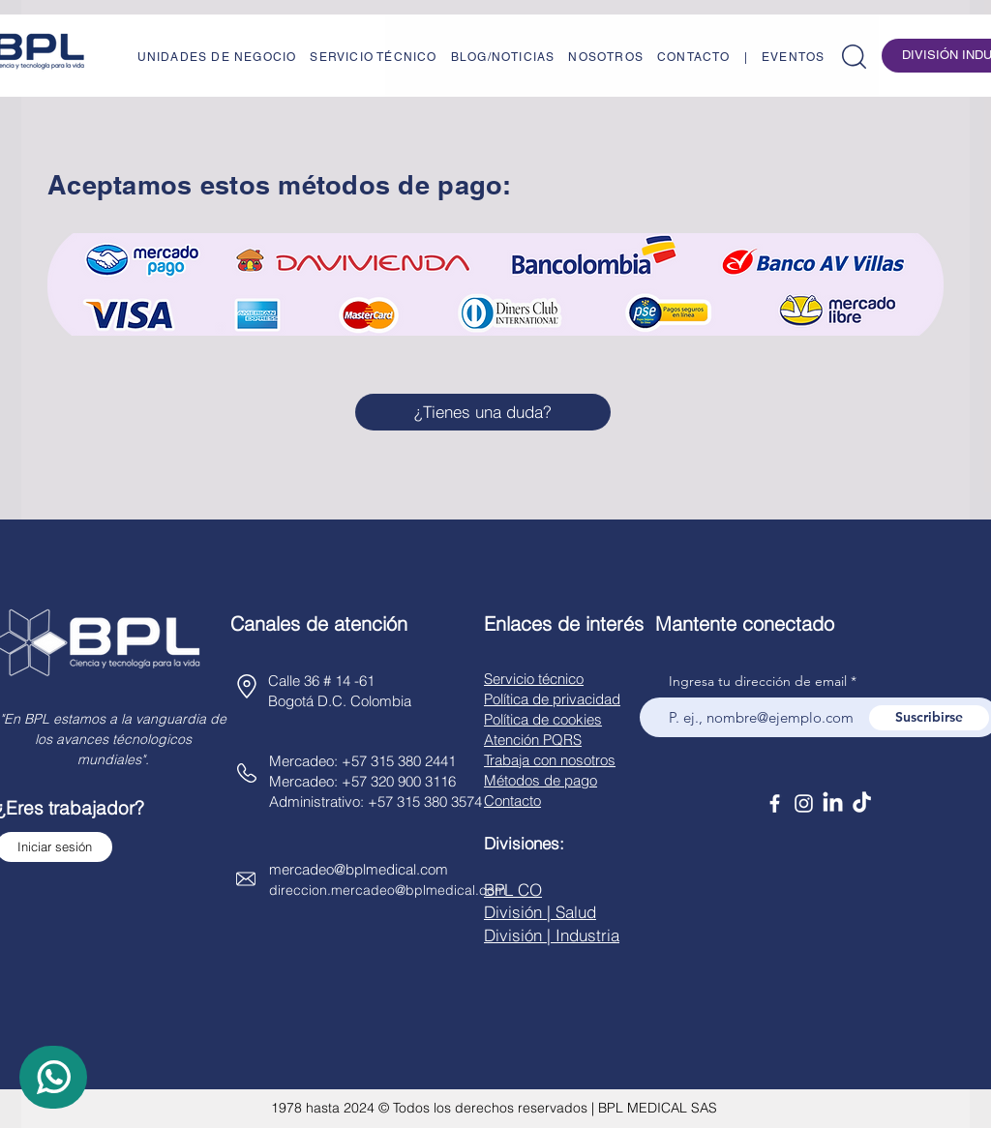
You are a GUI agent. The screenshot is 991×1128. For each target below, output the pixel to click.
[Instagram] (804, 803)
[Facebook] (775, 803)
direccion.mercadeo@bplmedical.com (387, 890)
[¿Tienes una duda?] (483, 412)
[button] (854, 57)
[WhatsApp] (53, 1077)
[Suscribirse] (929, 717)
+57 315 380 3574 (425, 801)
